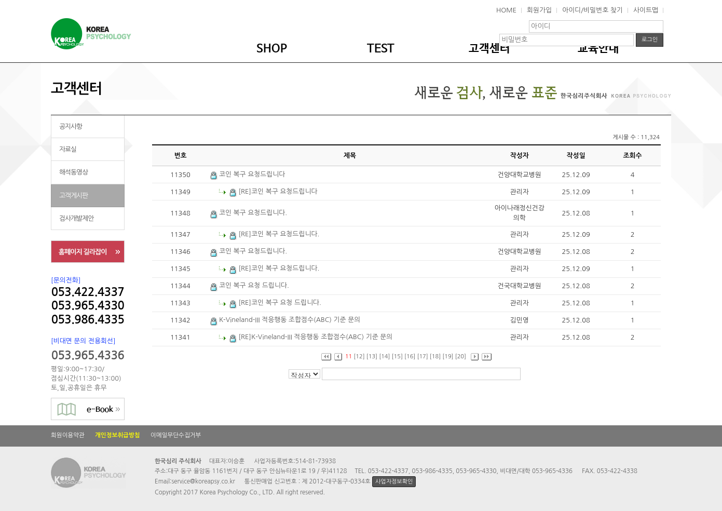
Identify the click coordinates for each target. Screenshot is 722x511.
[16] (409, 356)
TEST (380, 49)
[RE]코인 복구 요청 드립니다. (275, 302)
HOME (506, 10)
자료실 (67, 149)
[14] (384, 356)
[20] (460, 356)
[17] (422, 356)
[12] (358, 356)
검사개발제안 (76, 218)
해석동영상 (73, 172)
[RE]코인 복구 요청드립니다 (273, 191)
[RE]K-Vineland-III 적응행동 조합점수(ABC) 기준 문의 (311, 336)
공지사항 (70, 126)
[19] (447, 356)
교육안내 (598, 49)
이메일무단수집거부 (176, 435)
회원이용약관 (68, 435)
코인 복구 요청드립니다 (248, 174)
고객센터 (489, 49)
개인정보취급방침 (117, 435)
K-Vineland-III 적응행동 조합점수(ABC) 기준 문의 (285, 319)
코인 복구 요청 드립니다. (250, 285)
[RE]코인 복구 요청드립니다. (274, 234)
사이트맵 (645, 10)
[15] (397, 356)
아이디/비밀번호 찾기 (592, 10)
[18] (435, 356)
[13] (371, 356)
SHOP (271, 49)
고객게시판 (73, 195)
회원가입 (539, 10)
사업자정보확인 (394, 482)
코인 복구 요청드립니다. (249, 212)
